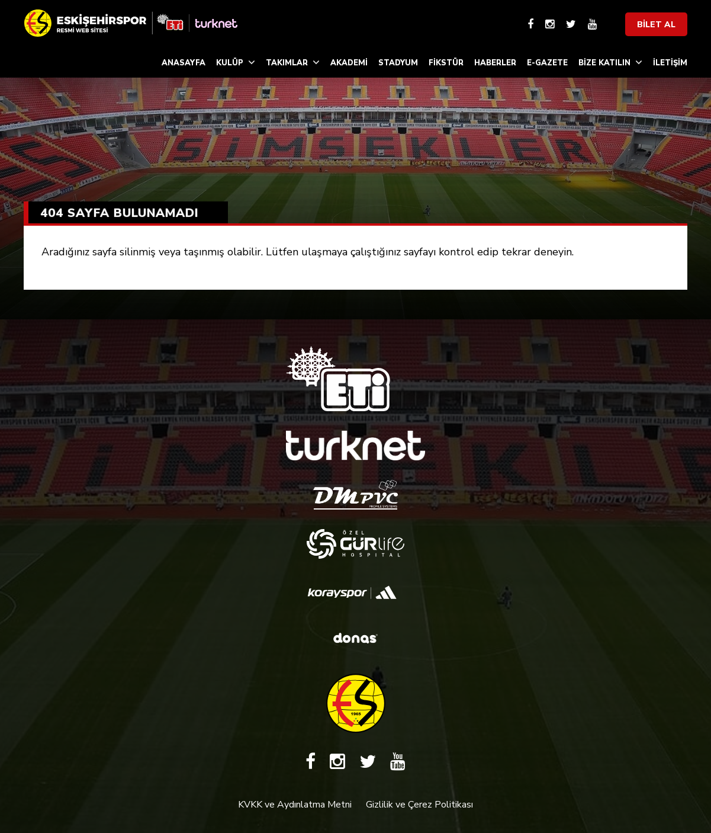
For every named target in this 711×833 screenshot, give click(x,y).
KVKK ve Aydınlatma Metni (295, 804)
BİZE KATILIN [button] (610, 62)
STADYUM (398, 62)
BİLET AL (656, 24)
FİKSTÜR (446, 62)
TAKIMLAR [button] (293, 62)
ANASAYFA (183, 62)
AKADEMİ (349, 62)
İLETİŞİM (670, 62)
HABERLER (495, 62)
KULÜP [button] (235, 62)
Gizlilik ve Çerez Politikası (419, 804)
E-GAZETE (547, 62)
